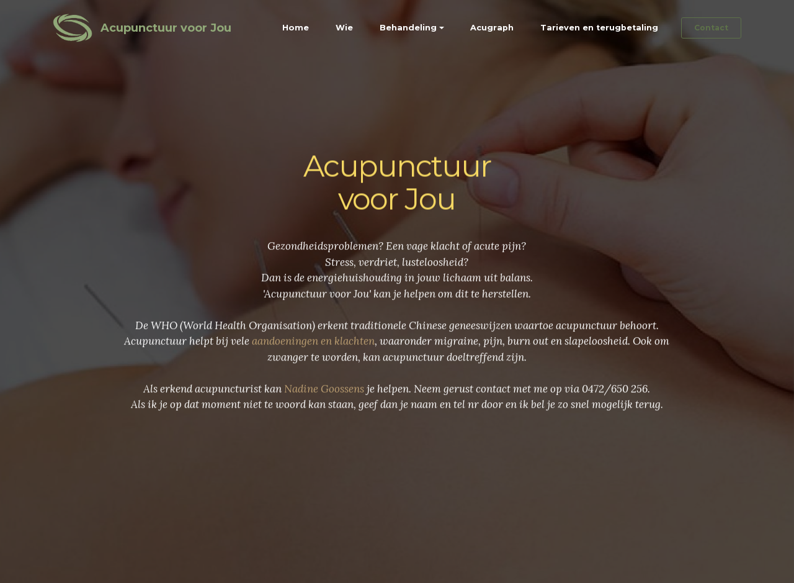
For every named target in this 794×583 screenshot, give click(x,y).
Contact (711, 27)
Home (295, 27)
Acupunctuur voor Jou (165, 28)
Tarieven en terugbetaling (599, 27)
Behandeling (408, 27)
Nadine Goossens (324, 395)
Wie (344, 27)
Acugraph (492, 27)
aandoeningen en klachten (313, 348)
